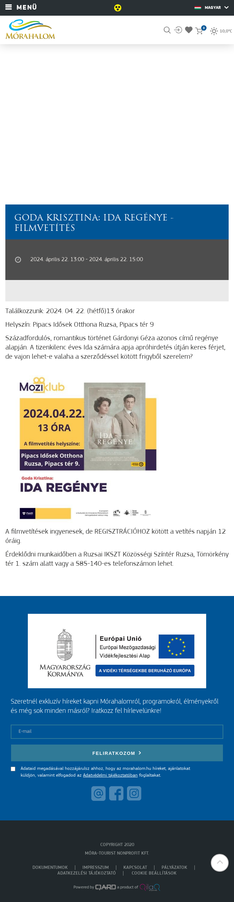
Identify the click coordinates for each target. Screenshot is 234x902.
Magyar (211, 7)
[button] (220, 863)
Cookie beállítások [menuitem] (154, 873)
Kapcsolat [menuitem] (135, 867)
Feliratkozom (117, 753)
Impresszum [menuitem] (95, 867)
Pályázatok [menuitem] (174, 867)
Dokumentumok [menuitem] (50, 867)
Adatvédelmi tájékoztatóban (110, 775)
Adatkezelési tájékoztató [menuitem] (86, 873)
